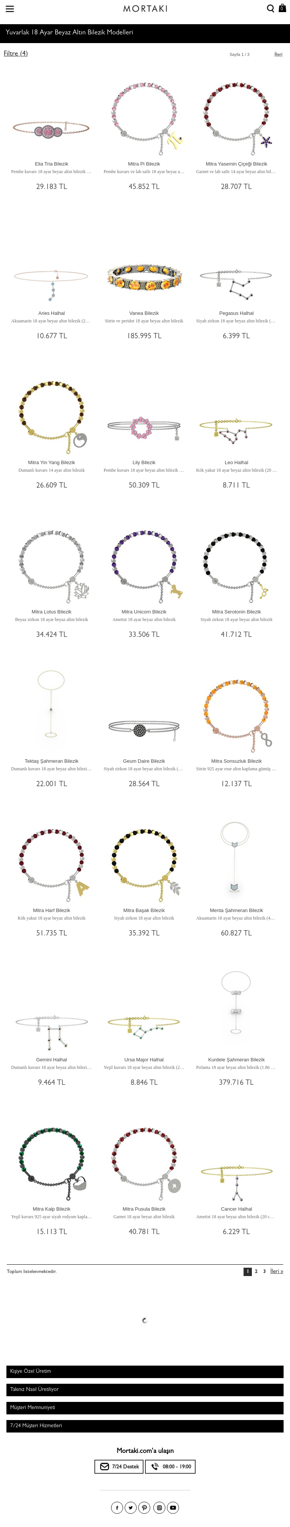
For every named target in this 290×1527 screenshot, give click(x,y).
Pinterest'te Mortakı (144, 1508)
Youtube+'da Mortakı (173, 1508)
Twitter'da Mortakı (131, 1508)
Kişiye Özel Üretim (30, 1371)
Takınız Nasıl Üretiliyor (34, 1389)
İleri (278, 55)
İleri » (276, 1272)
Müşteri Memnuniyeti (32, 1408)
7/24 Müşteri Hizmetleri (36, 1426)
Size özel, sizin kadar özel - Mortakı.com (145, 7)
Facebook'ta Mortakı (117, 1508)
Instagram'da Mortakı (159, 1508)
